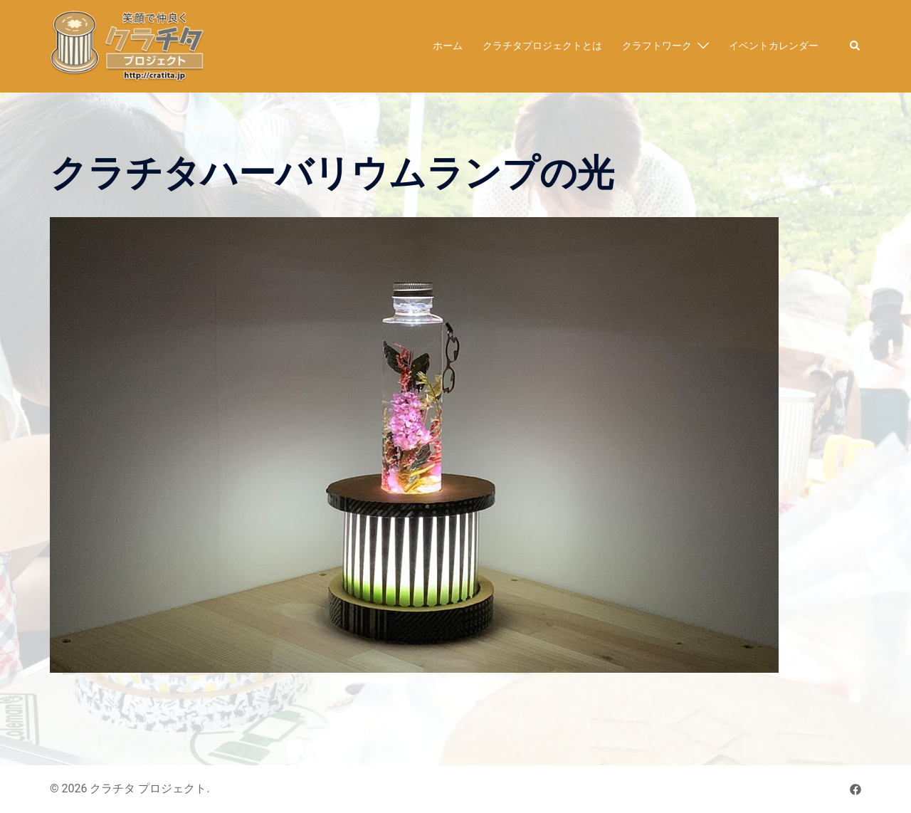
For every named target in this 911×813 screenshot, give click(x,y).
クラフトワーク (657, 45)
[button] (855, 46)
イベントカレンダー (773, 45)
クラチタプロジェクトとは (542, 45)
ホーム (448, 45)
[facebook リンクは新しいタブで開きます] (855, 788)
